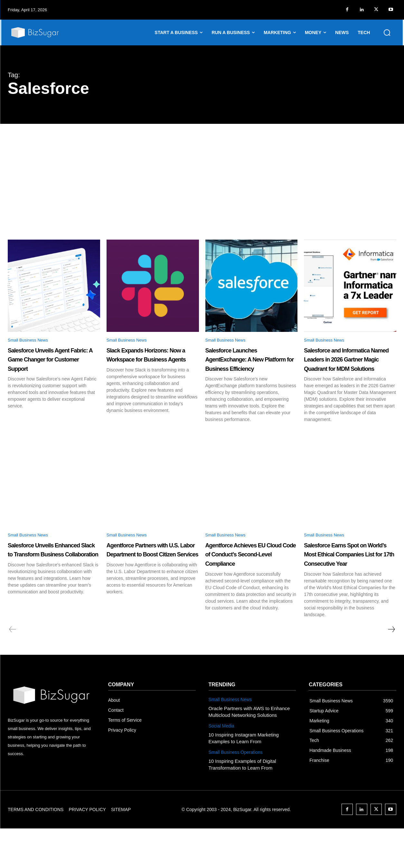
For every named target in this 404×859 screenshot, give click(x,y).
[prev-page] (13, 660)
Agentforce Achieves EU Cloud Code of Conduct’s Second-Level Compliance (250, 580)
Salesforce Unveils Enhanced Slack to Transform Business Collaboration (45, 580)
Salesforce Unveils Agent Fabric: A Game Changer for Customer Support (49, 364)
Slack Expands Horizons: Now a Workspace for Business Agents (152, 364)
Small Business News (32, 341)
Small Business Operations (236, 782)
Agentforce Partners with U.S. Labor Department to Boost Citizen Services (152, 580)
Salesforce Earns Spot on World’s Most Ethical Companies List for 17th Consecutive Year (348, 580)
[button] (387, 32)
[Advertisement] (202, 172)
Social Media (221, 756)
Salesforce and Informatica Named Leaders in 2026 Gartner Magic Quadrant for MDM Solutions (350, 369)
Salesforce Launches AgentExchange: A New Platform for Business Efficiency (248, 364)
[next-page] (391, 660)
